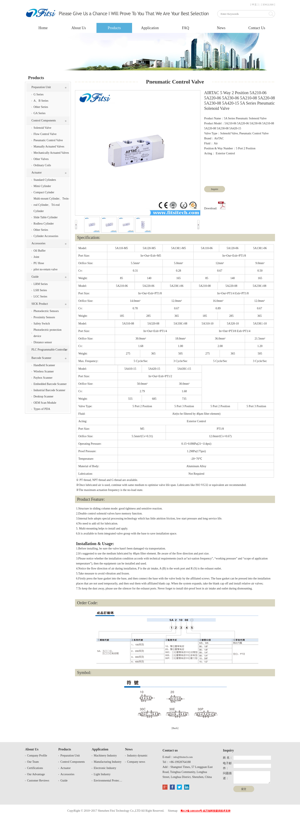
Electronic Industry (105, 768)
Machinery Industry (105, 755)
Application (150, 28)
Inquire (214, 189)
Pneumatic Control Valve (48, 140)
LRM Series (41, 284)
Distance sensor (43, 342)
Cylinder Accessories (46, 236)
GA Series (39, 113)
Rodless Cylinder (44, 223)
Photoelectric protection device (47, 333)
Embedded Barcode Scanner (50, 384)
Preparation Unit (41, 87)
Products (114, 28)
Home (43, 28)
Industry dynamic (137, 755)
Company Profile (37, 755)
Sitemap (173, 810)
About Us (78, 28)
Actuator (36, 172)
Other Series (41, 107)
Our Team (33, 761)
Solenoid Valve (42, 127)
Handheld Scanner (44, 365)
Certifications (35, 768)
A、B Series (41, 100)
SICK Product (39, 303)
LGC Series (40, 296)
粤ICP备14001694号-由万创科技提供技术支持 (205, 810)
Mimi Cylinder (42, 186)
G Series (39, 94)
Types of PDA (42, 409)
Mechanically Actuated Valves (51, 152)
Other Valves (41, 159)
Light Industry (102, 774)
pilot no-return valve (46, 269)
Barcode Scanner (41, 357)
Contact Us (256, 28)
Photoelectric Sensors (46, 311)
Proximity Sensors (44, 317)
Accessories (38, 243)
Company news (136, 761)
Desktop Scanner (43, 396)
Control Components (43, 120)
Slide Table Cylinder (46, 217)
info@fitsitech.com (183, 757)
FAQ (185, 28)
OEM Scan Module (45, 402)
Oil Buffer (40, 250)
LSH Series (40, 290)
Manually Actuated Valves (49, 146)
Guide (35, 276)
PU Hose (39, 263)
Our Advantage (36, 774)
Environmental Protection (108, 780)
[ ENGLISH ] (268, 4)
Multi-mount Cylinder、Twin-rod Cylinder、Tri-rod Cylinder (51, 205)
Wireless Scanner (44, 371)
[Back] (175, 728)
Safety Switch (42, 323)
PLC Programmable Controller (49, 349)
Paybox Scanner (43, 377)
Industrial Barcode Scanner (49, 390)
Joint (36, 256)
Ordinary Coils (42, 165)
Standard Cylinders (45, 179)
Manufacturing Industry (107, 761)
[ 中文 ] (254, 4)
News (221, 28)
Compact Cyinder (44, 192)
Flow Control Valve (45, 134)
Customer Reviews (38, 780)
